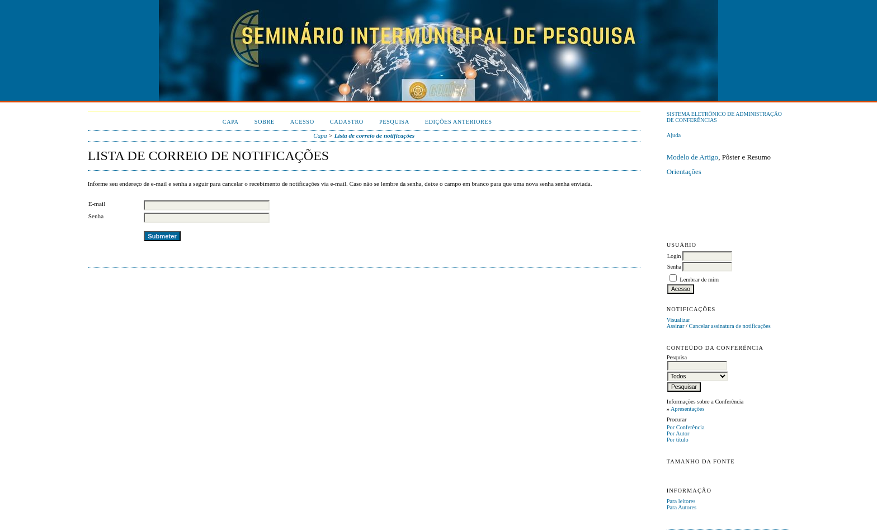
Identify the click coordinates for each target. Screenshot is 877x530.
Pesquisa (394, 122)
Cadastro (347, 122)
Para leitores (681, 501)
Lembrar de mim (699, 279)
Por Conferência (686, 427)
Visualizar (678, 320)
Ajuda (674, 135)
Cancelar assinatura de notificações (730, 326)
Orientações (684, 171)
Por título (678, 440)
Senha (674, 267)
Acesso (302, 122)
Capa (231, 122)
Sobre (264, 122)
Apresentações (688, 409)
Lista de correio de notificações (374, 135)
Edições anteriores (458, 122)
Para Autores (681, 507)
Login (674, 256)
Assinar (676, 326)
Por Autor (678, 433)
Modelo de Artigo (692, 157)
